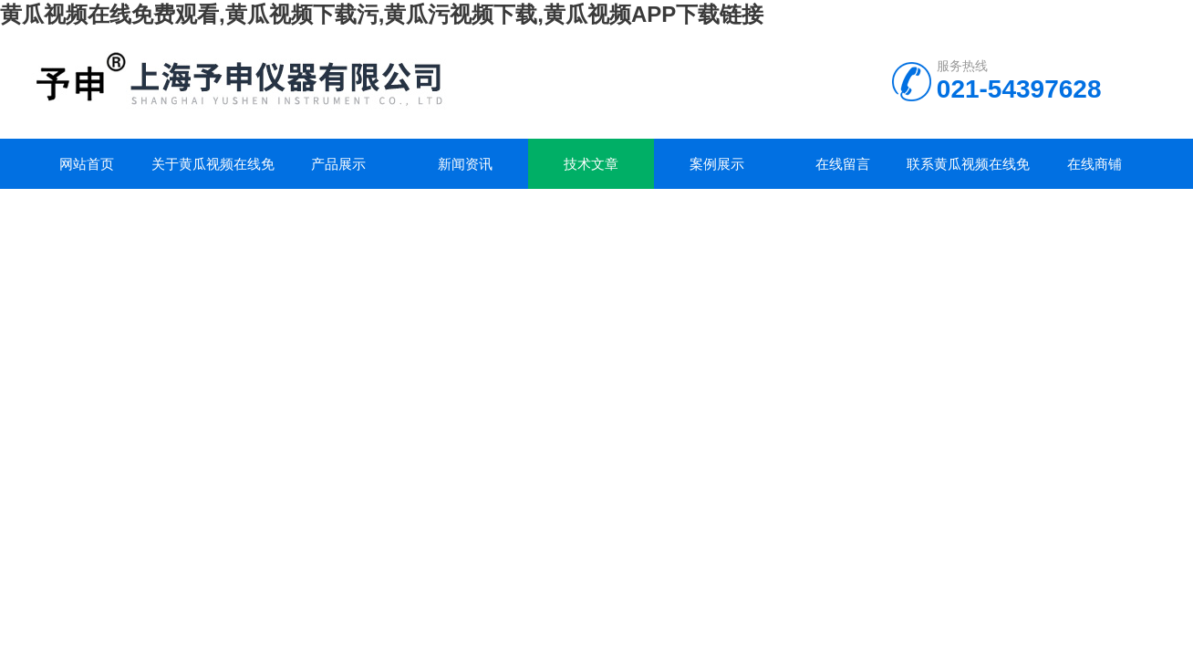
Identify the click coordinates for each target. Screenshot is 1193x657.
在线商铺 (1094, 164)
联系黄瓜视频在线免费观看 (968, 172)
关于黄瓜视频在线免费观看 (213, 172)
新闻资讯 (465, 164)
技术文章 (591, 164)
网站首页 (86, 164)
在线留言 (842, 164)
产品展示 (338, 164)
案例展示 (717, 164)
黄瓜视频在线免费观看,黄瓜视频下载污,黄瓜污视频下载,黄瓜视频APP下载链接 (381, 14)
